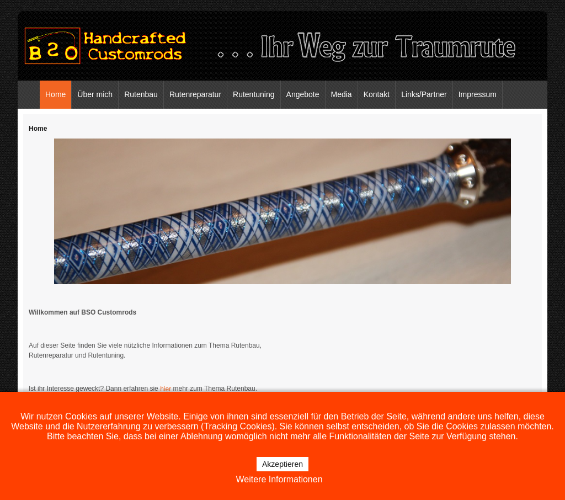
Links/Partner (423, 94)
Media (341, 94)
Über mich (95, 94)
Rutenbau (141, 94)
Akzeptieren (282, 464)
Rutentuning (254, 94)
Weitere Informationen (279, 479)
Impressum (478, 94)
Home (55, 94)
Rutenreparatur (195, 94)
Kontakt (377, 94)
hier (166, 389)
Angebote (302, 94)
